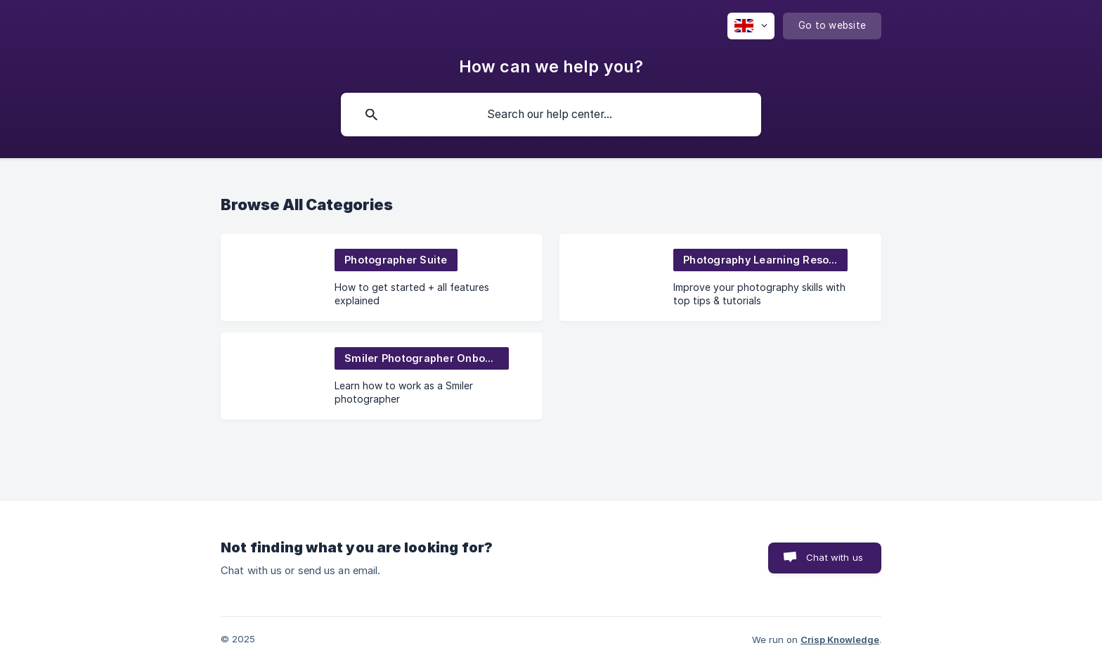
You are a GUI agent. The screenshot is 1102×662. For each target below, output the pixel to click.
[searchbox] (551, 114)
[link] (382, 277)
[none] (750, 26)
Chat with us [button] (834, 557)
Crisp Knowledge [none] (839, 639)
